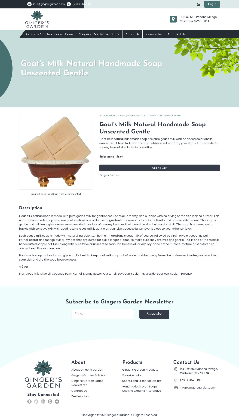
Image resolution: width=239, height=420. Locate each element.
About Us (132, 34)
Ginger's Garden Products (99, 34)
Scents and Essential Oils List (141, 381)
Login (212, 4)
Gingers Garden (109, 175)
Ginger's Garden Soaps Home (49, 34)
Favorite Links (131, 375)
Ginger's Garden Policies (88, 375)
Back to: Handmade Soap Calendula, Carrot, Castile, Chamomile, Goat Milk (140, 115)
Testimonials (80, 396)
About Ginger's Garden (87, 370)
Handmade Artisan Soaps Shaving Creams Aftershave (141, 388)
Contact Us (177, 34)
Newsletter (153, 34)
